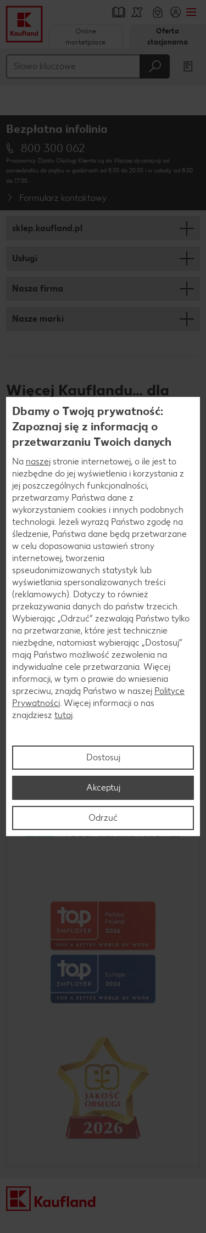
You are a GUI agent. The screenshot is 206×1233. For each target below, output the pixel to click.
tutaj (63, 715)
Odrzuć (103, 817)
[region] (103, 616)
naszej (38, 461)
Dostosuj (103, 757)
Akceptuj (103, 787)
